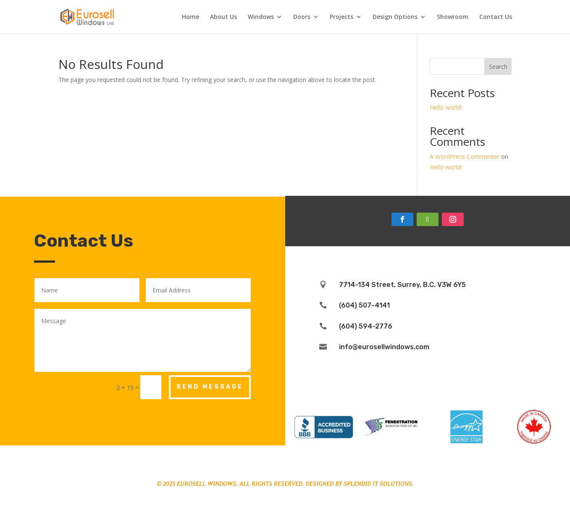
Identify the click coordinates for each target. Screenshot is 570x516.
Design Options (395, 17)
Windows (261, 17)
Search (498, 67)
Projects (341, 17)
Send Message (209, 386)
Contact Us (495, 17)
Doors (301, 17)
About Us (223, 17)
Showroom (452, 17)
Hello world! (446, 107)
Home (190, 17)
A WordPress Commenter (464, 157)
